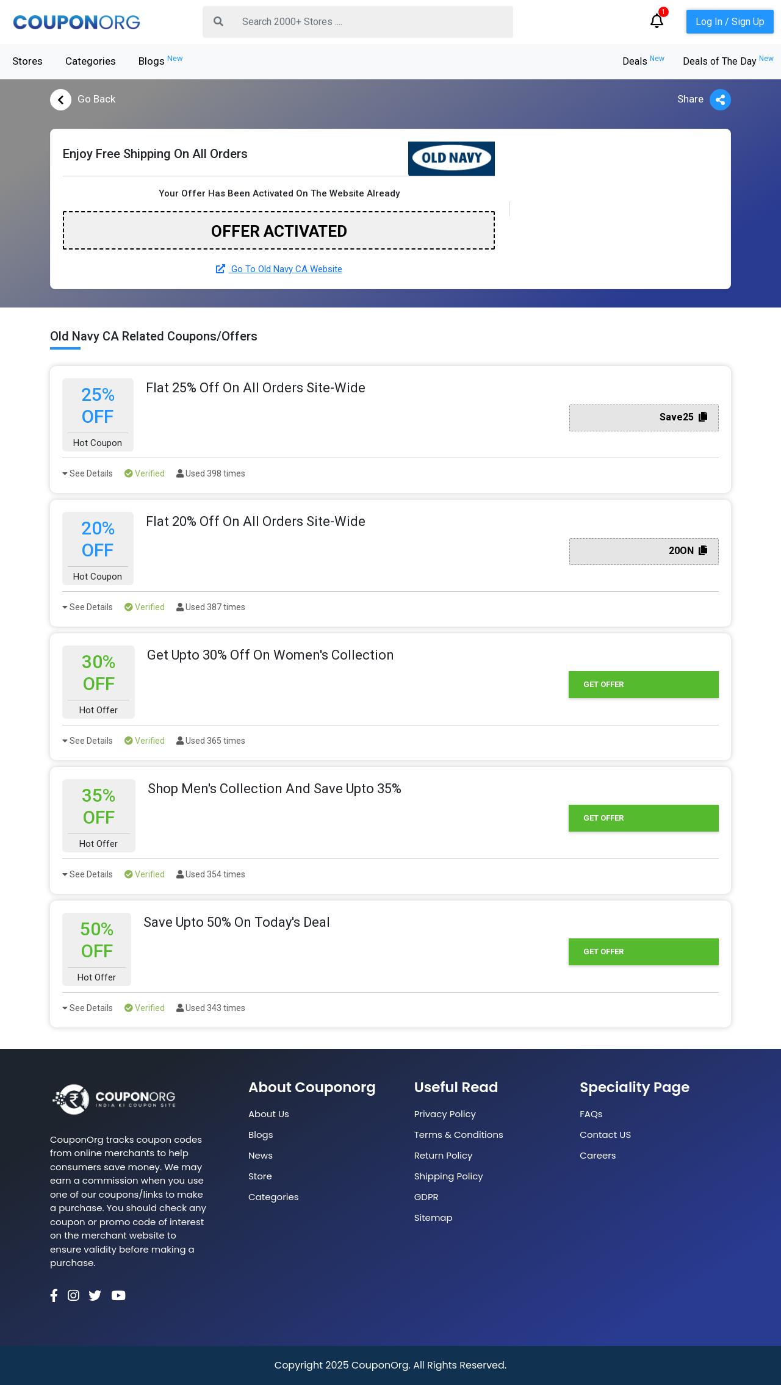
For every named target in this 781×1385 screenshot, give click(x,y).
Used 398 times (210, 473)
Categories (90, 61)
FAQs (591, 1113)
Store (260, 1176)
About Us (268, 1113)
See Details (87, 473)
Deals (643, 61)
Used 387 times (210, 607)
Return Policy (443, 1155)
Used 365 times (210, 741)
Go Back (82, 99)
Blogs (161, 60)
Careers (598, 1155)
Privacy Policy (445, 1113)
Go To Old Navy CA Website (279, 269)
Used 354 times (210, 874)
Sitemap (433, 1217)
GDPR (426, 1196)
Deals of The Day (728, 61)
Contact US (605, 1134)
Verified (144, 473)
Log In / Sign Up (730, 21)
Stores (27, 61)
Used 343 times (210, 1008)
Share (704, 99)
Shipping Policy (448, 1176)
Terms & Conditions (458, 1134)
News (260, 1155)
